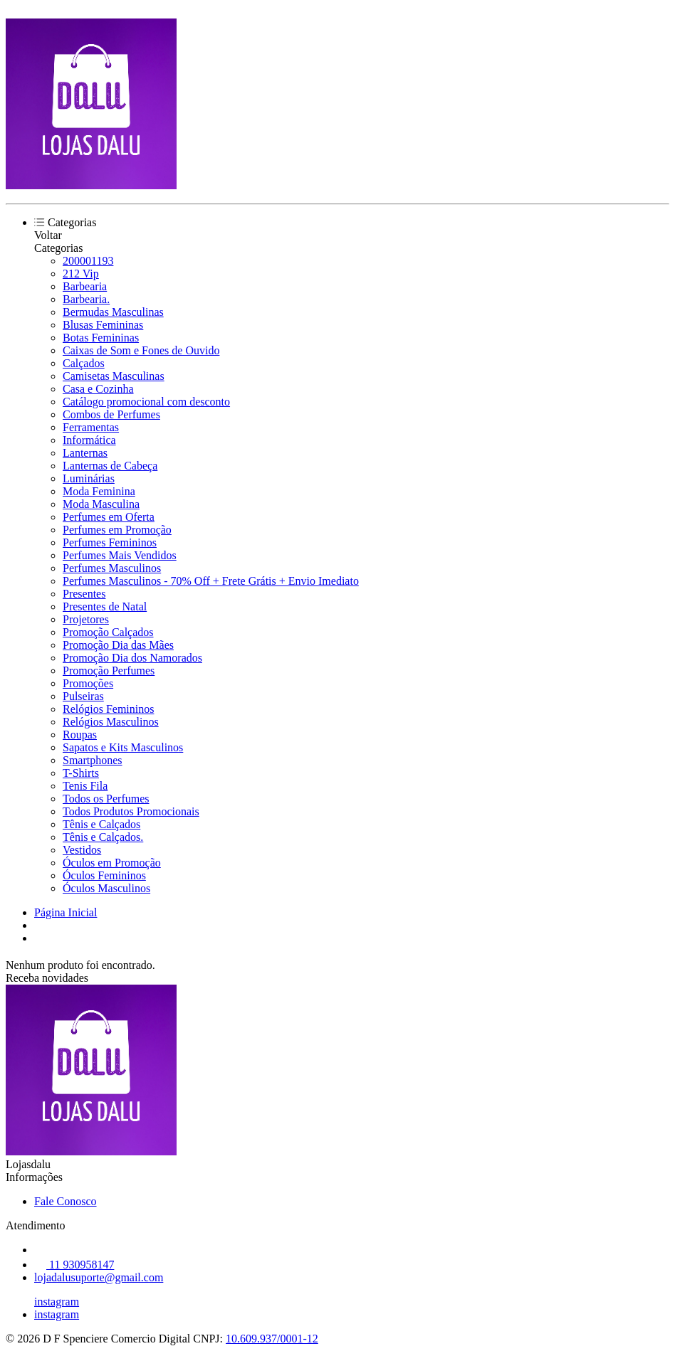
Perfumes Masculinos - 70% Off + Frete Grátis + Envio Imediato (211, 581)
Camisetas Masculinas (113, 376)
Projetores (86, 619)
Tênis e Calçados (101, 824)
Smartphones (92, 760)
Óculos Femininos (104, 875)
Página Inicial (65, 912)
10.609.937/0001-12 (272, 1339)
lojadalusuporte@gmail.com (98, 1277)
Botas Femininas (101, 338)
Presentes (84, 594)
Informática (89, 440)
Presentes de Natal (105, 606)
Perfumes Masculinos (112, 568)
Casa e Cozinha (98, 389)
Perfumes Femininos (110, 542)
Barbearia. (86, 299)
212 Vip (81, 273)
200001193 (88, 261)
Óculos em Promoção (112, 863)
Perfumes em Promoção (117, 530)
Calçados (84, 363)
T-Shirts (81, 773)
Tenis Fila (85, 786)
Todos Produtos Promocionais (131, 811)
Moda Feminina (99, 491)
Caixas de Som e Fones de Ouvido (141, 350)
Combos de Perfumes (111, 414)
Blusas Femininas (103, 325)
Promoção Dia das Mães (118, 645)
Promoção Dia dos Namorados (132, 658)
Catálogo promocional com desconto (146, 402)
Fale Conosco (65, 1201)
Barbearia (85, 286)
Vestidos (82, 850)
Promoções (88, 683)
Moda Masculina (101, 504)
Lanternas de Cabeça (110, 466)
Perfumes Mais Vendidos (120, 555)
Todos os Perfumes (106, 799)
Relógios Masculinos (111, 722)
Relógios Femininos (108, 709)
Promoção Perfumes (109, 670)
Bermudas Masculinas (113, 312)
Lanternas (85, 453)
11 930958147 (74, 1265)
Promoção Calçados (108, 632)
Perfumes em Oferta (109, 517)
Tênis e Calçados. (103, 837)
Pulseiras (83, 696)
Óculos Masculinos (106, 888)
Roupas (80, 735)
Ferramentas (91, 427)
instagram (56, 1302)
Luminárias (89, 478)
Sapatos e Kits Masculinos (123, 747)
